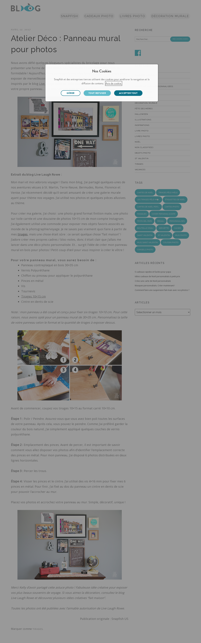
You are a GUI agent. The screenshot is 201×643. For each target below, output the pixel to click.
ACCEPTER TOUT (128, 93)
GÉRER (70, 93)
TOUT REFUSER (97, 93)
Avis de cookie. (113, 83)
